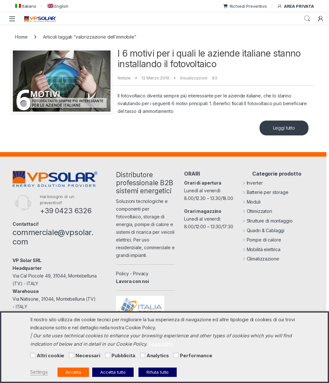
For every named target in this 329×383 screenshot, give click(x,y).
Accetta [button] (73, 372)
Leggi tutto (284, 128)
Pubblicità (123, 356)
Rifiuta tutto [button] (158, 372)
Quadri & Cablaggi (263, 230)
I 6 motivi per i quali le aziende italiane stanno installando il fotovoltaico (209, 59)
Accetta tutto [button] (113, 372)
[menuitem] (25, 6)
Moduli (252, 202)
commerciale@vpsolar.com (53, 237)
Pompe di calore (262, 239)
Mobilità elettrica (261, 249)
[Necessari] (71, 355)
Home (21, 37)
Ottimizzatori (257, 211)
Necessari (88, 356)
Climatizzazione (261, 258)
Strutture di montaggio (268, 220)
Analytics (158, 356)
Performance (196, 356)
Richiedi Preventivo (245, 6)
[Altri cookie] (32, 355)
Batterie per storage (266, 192)
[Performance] (176, 355)
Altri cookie (50, 356)
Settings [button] (39, 372)
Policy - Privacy (132, 273)
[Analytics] (142, 355)
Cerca (307, 18)
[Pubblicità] (107, 355)
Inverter (253, 183)
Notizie (124, 77)
